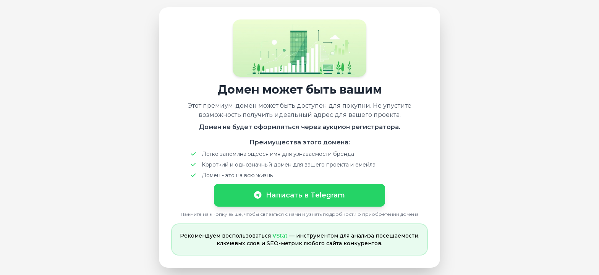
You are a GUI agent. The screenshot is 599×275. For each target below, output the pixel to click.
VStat (280, 235)
